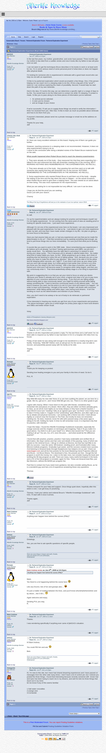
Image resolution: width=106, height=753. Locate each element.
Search (26, 37)
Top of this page (23, 716)
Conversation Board (12, 40)
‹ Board (15, 716)
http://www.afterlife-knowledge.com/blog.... (61, 29)
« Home (9, 716)
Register (45, 20)
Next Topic (95, 44)
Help (19, 37)
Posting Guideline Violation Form (60, 726)
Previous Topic (87, 44)
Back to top (11, 132)
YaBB (41, 735)
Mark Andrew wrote (34, 570)
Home (13, 37)
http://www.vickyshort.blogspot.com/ (37, 320)
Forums (22, 40)
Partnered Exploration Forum (35, 40)
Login (39, 20)
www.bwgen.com (33, 451)
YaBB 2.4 (65, 734)
